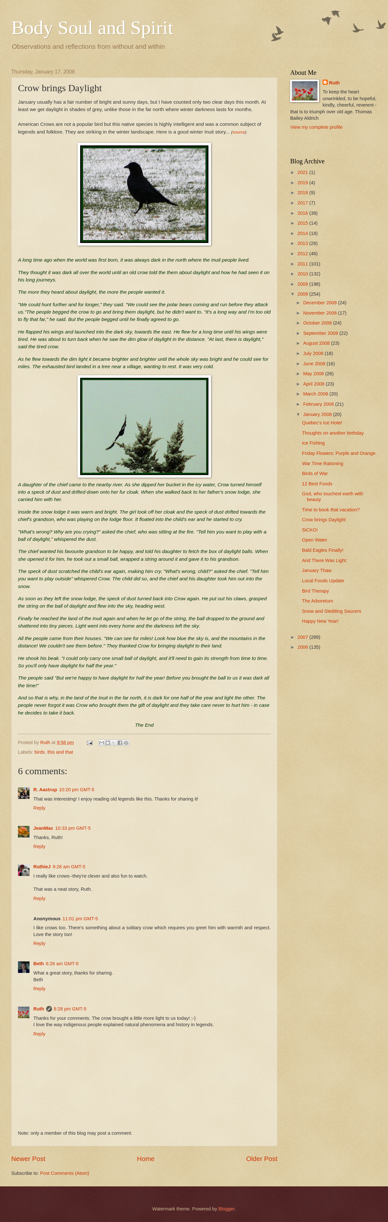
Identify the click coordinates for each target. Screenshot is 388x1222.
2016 (303, 213)
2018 (303, 192)
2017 (303, 202)
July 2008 (314, 353)
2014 (303, 233)
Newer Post (28, 1158)
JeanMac (43, 828)
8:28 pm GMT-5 (70, 1008)
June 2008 (314, 363)
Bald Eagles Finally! (322, 550)
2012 (303, 253)
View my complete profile (316, 127)
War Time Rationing (322, 463)
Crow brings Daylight (324, 519)
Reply (39, 807)
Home (146, 1158)
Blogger (226, 1208)
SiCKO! (310, 530)
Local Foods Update (323, 580)
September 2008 (321, 333)
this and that (60, 752)
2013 (303, 243)
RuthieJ (42, 866)
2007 (303, 637)
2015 (303, 223)
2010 (303, 273)
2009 (303, 284)
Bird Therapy (315, 591)
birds (40, 752)
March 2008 (316, 393)
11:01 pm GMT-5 (80, 918)
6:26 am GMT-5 (62, 963)
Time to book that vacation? (331, 509)
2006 (303, 647)
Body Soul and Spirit (92, 27)
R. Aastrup (45, 789)
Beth (38, 963)
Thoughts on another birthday (333, 433)
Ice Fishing (313, 443)
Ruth (38, 1008)
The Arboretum (317, 600)
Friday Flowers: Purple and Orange (338, 453)
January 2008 (318, 414)
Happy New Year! (320, 621)
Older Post (261, 1158)
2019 (303, 182)
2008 (303, 294)
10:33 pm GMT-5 (72, 828)
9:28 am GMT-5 (69, 866)
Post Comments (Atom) (64, 1173)
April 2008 (314, 383)
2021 (303, 172)
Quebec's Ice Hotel (322, 422)
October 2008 (318, 322)
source (238, 132)
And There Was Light (324, 560)
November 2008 (320, 313)
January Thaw (317, 570)
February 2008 (319, 404)
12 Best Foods (317, 483)
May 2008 (314, 373)
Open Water (314, 539)
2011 (303, 263)
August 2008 (317, 343)
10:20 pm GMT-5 (76, 789)
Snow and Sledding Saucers (331, 611)
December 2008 (320, 302)
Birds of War (315, 473)
